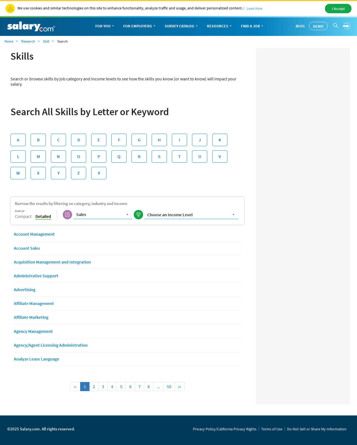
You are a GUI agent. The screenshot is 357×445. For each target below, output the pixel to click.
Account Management (34, 234)
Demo (318, 26)
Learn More (254, 8)
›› (179, 386)
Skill (46, 41)
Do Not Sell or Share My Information (317, 428)
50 (169, 386)
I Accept (338, 8)
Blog (300, 25)
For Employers (139, 26)
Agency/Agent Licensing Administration (51, 345)
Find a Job (252, 26)
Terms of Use (271, 428)
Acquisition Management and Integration (52, 262)
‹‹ (75, 386)
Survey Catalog (182, 26)
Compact (23, 216)
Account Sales (27, 248)
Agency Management (33, 331)
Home (8, 41)
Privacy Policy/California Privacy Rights (224, 428)
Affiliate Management (34, 303)
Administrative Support (36, 275)
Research (28, 41)
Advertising (24, 289)
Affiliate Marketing (31, 317)
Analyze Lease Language (36, 359)
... (158, 386)
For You (105, 26)
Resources (220, 26)
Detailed (43, 216)
